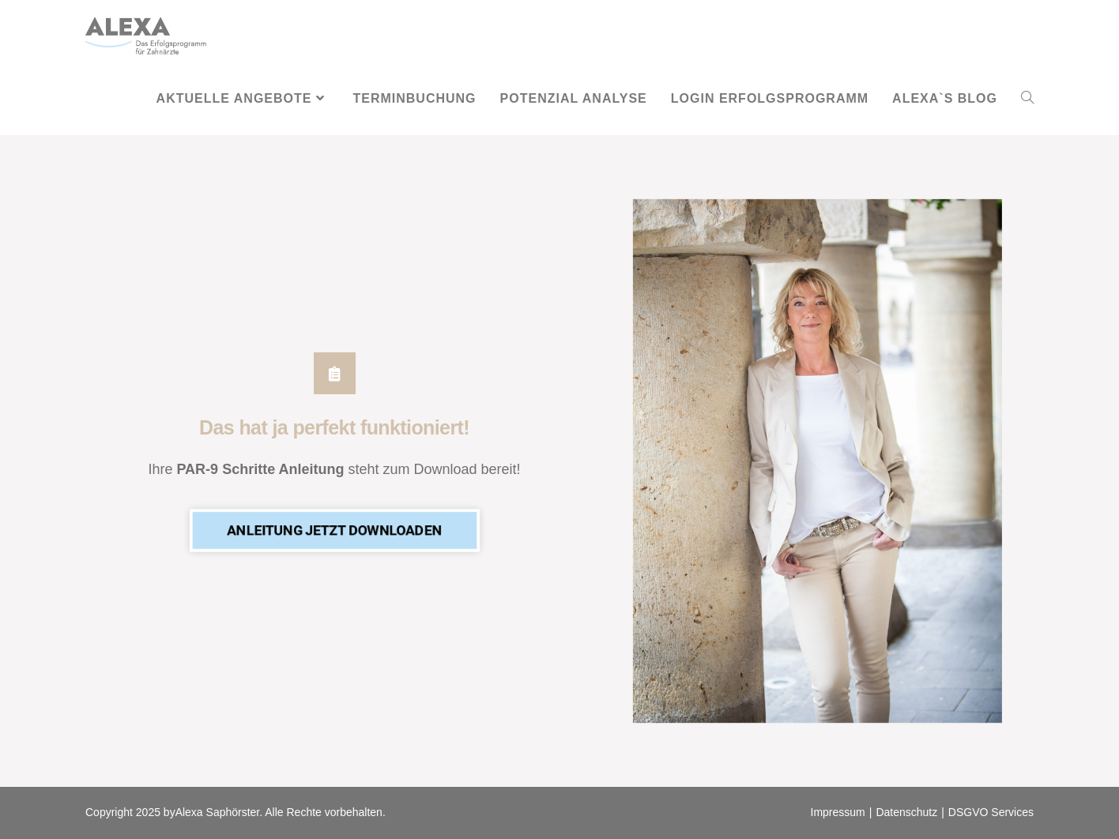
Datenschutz (906, 812)
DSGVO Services (991, 812)
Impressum (838, 812)
